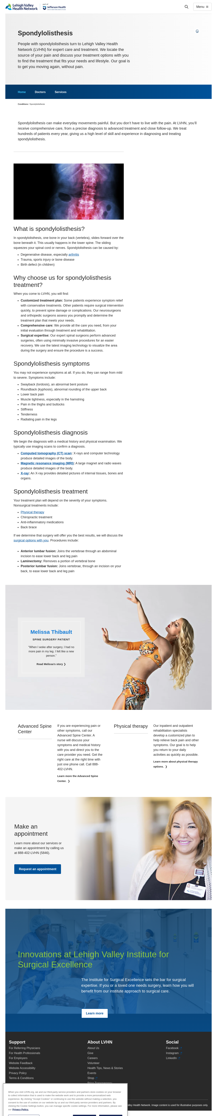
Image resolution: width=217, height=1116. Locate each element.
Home (22, 92)
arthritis (73, 254)
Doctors (40, 92)
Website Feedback (20, 1063)
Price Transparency (100, 1083)
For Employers (18, 1058)
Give (90, 1053)
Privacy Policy (18, 1073)
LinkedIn (173, 1058)
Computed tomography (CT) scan (46, 453)
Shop (93, 1078)
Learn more (94, 1013)
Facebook (174, 1048)
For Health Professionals (24, 1053)
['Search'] (186, 7)
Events (92, 1073)
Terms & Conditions (21, 1078)
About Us (93, 1048)
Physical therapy (32, 512)
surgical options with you (31, 540)
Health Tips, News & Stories (105, 1068)
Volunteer (94, 1063)
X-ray (25, 473)
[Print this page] (197, 31)
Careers (93, 1058)
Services (61, 92)
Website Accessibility (22, 1068)
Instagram (174, 1053)
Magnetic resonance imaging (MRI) (47, 463)
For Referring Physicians (24, 1048)
